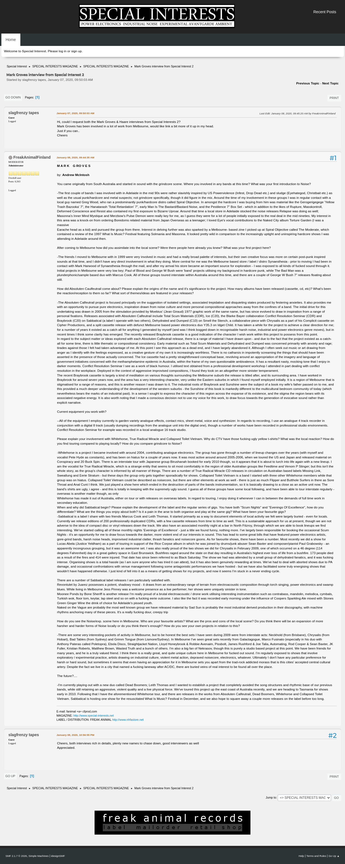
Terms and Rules (316, 855)
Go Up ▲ (334, 855)
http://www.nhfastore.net (127, 719)
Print (334, 98)
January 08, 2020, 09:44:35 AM (76, 157)
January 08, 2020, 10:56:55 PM (75, 734)
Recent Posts (324, 12)
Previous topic (307, 83)
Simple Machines (39, 855)
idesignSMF (58, 855)
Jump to (271, 797)
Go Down (13, 97)
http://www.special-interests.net (93, 715)
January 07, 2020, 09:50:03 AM (76, 113)
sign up (76, 51)
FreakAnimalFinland (32, 157)
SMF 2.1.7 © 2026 (16, 855)
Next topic (330, 83)
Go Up (10, 776)
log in (63, 51)
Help (301, 855)
